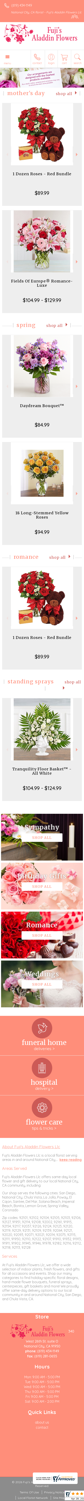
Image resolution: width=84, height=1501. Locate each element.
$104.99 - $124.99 (42, 788)
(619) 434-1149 (21, 5)
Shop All (64, 93)
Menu (7, 63)
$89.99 (42, 193)
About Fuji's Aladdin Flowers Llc (31, 1146)
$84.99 (42, 425)
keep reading (70, 1159)
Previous (6, 155)
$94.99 (42, 532)
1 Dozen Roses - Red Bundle (42, 173)
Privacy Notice (54, 1492)
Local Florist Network (33, 1498)
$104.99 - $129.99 (42, 300)
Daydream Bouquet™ (42, 405)
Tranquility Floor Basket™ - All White (42, 771)
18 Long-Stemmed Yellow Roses (42, 515)
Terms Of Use (29, 1492)
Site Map (59, 1498)
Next (77, 155)
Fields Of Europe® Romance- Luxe (42, 283)
